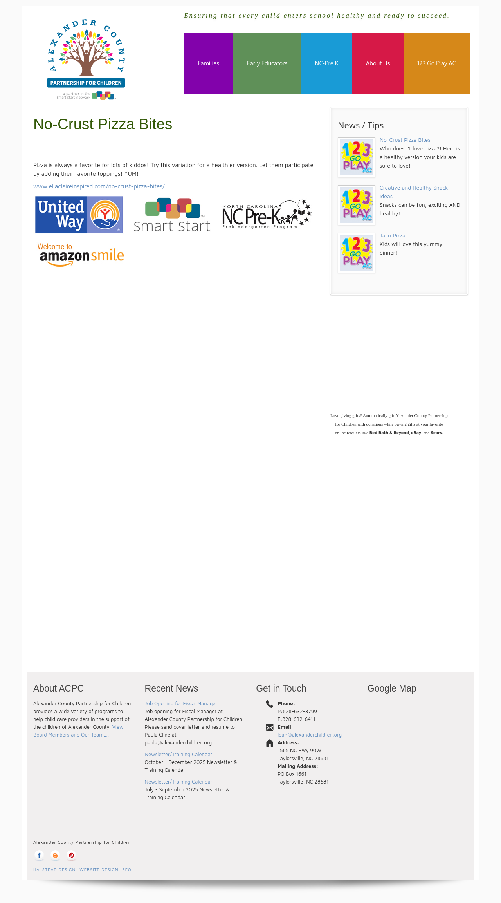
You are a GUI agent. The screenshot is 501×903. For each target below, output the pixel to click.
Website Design (98, 869)
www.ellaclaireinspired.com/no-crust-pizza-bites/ (99, 186)
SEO (127, 869)
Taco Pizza (392, 235)
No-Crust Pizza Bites (405, 139)
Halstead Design (54, 869)
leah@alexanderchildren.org (310, 734)
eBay (416, 432)
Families (208, 63)
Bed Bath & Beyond (389, 432)
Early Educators (267, 63)
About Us (378, 63)
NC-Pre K (326, 63)
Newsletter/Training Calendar (179, 754)
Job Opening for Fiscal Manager (181, 703)
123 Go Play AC (436, 63)
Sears (436, 432)
